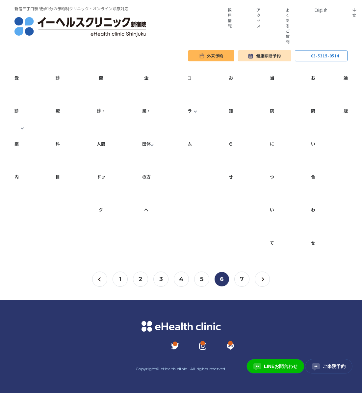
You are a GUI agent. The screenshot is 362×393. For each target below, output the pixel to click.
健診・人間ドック (101, 144)
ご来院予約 (329, 366)
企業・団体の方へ (146, 144)
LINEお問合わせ (275, 366)
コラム (190, 111)
